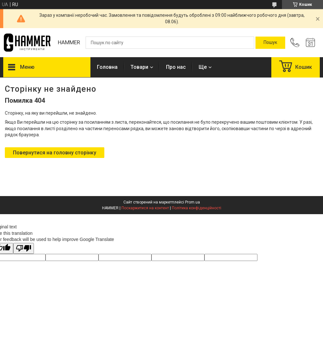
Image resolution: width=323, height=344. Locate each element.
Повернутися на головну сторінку (54, 153)
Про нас (176, 67)
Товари (139, 67)
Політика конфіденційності (196, 208)
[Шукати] (270, 42)
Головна (107, 67)
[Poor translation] (23, 248)
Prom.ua (192, 202)
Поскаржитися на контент (145, 208)
